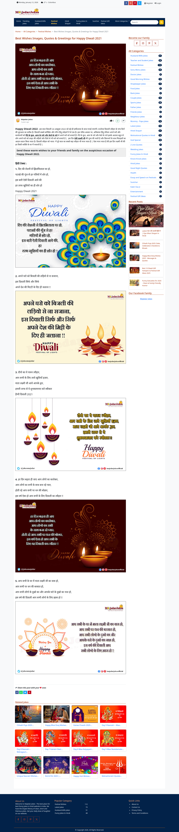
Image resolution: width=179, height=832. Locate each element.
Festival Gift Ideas (105, 22)
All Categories (29, 31)
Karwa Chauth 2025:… (82, 725)
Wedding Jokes (136, 149)
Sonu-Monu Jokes (137, 70)
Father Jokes (135, 107)
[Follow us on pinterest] (149, 43)
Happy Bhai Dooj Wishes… (56, 725)
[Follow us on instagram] (143, 43)
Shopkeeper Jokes (138, 84)
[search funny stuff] (161, 22)
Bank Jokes (135, 93)
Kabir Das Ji (135, 187)
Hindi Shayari (68, 22)
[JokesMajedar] (139, 3)
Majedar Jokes (27, 119)
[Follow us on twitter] (155, 43)
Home (18, 21)
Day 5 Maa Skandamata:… (113, 749)
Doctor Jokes (135, 74)
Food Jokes (135, 88)
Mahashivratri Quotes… (112, 776)
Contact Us (136, 807)
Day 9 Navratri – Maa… (111, 725)
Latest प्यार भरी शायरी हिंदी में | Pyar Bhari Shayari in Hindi (151, 233)
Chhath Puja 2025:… (25, 725)
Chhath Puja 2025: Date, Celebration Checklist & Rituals (151, 245)
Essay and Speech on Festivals (143, 177)
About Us (135, 804)
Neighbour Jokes (137, 116)
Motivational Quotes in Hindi (142, 135)
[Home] (27, 12)
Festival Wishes (54, 22)
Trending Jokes (26, 22)
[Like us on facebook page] (137, 43)
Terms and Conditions (140, 813)
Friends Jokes (136, 112)
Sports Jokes (135, 102)
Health (133, 173)
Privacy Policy (137, 810)
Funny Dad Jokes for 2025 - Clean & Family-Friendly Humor (151, 283)
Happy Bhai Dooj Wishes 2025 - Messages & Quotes (151, 258)
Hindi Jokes (135, 163)
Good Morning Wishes (140, 79)
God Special (135, 140)
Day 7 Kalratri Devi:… (54, 749)
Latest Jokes (135, 126)
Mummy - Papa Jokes (139, 121)
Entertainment (136, 191)
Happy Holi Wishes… (82, 776)
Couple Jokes (135, 98)
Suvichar (96, 21)
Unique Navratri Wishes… (28, 776)
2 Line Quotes (136, 144)
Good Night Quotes (138, 168)
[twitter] (25, 692)
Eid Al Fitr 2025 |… (53, 776)
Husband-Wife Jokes (40, 22)
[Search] (144, 22)
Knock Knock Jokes (138, 159)
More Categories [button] (121, 21)
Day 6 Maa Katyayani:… (83, 749)
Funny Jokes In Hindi (81, 22)
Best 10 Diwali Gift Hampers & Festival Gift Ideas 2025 (151, 270)
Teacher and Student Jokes (141, 60)
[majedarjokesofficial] (126, 3)
